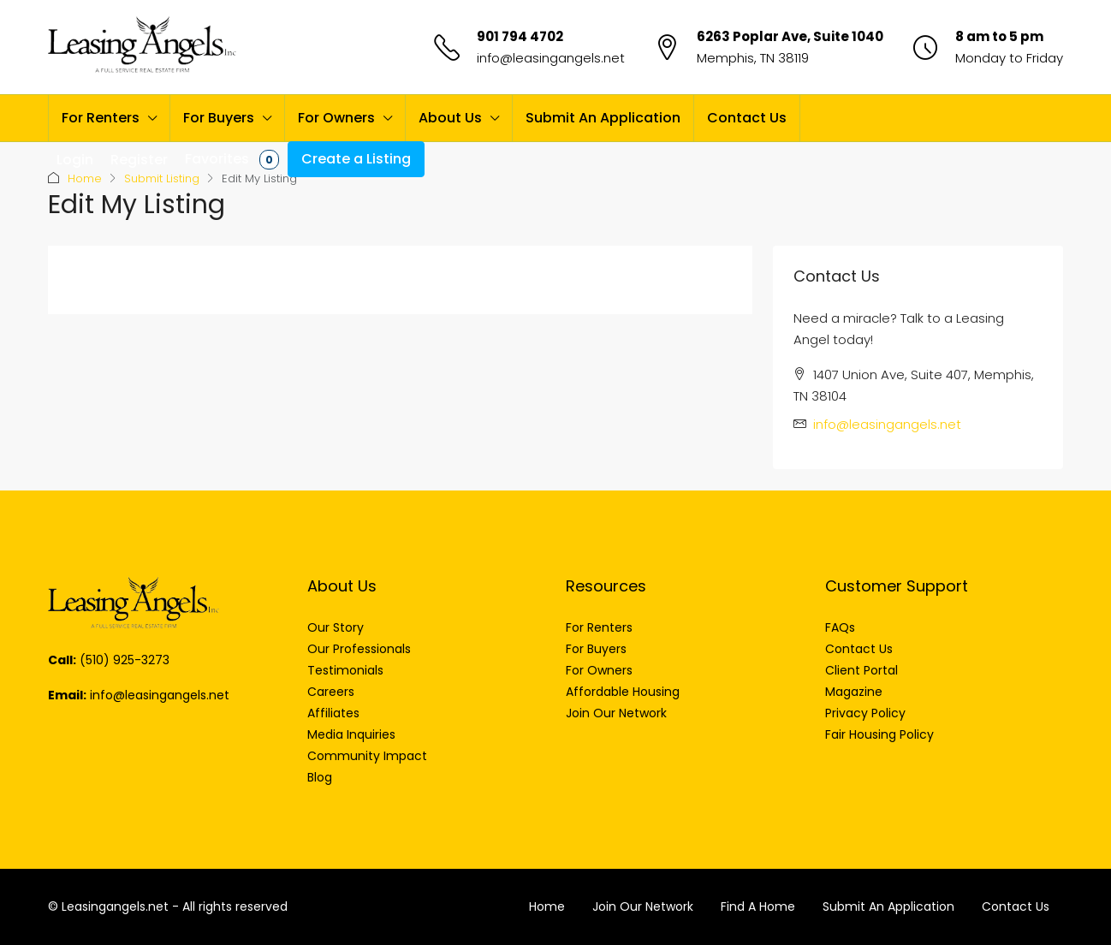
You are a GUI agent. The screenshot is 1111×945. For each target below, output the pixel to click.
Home (85, 178)
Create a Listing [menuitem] (356, 159)
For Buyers (218, 118)
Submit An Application (603, 118)
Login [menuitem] (74, 159)
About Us (450, 118)
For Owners (336, 118)
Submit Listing (161, 178)
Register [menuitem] (139, 159)
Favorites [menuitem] (232, 159)
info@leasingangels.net (551, 58)
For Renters (101, 118)
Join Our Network (642, 906)
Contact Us (747, 118)
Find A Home (758, 906)
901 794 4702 (520, 36)
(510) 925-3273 (124, 660)
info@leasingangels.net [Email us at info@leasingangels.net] (887, 424)
